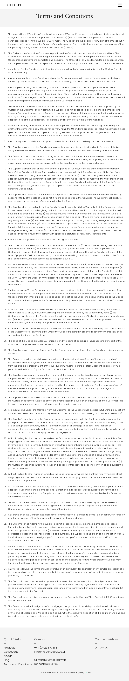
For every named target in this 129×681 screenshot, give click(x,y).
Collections (11, 652)
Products (9, 648)
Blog (6, 660)
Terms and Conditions (18, 664)
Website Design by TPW (77, 672)
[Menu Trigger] (119, 5)
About (8, 656)
